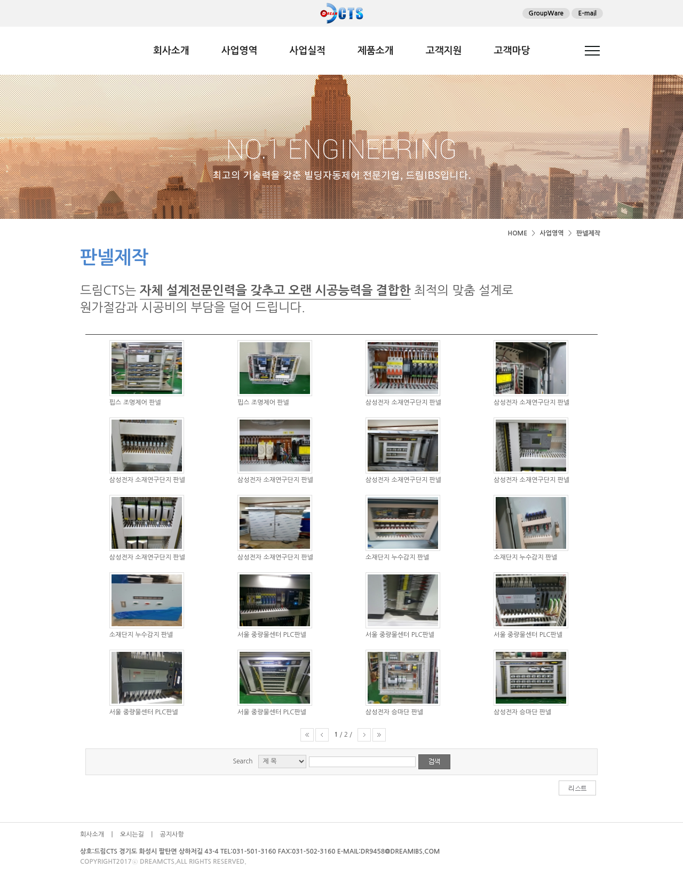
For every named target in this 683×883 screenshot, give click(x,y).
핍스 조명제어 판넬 (135, 402)
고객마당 (512, 51)
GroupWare (546, 13)
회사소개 (171, 51)
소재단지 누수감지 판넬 (398, 557)
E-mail (587, 13)
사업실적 (307, 51)
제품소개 (376, 51)
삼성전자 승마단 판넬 (394, 712)
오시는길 (132, 834)
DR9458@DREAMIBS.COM (400, 851)
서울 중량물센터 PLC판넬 (271, 635)
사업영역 (239, 51)
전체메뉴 (592, 50)
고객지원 (444, 51)
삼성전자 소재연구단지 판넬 (403, 402)
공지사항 (172, 834)
